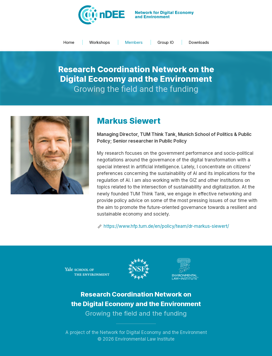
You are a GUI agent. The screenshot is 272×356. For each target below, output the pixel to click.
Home (68, 42)
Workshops (99, 42)
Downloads (199, 42)
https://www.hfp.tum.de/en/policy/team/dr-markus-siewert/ (166, 226)
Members (134, 42)
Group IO (166, 42)
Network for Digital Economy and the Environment (153, 332)
